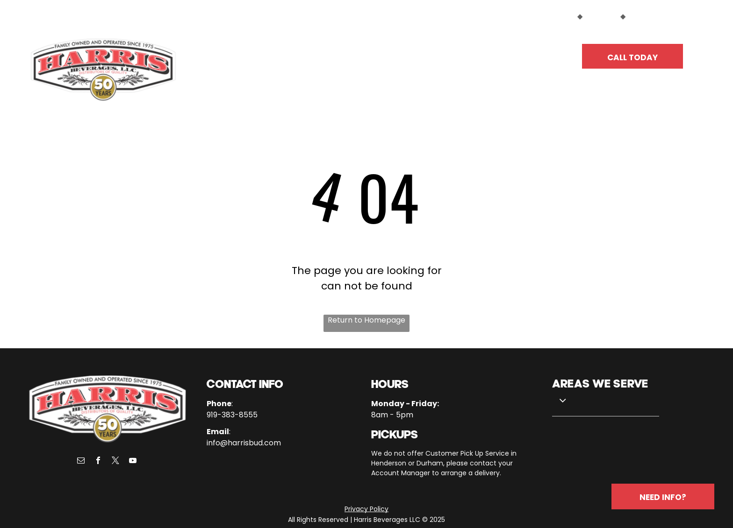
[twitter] (115, 461)
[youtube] (132, 461)
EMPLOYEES (647, 16)
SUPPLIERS (601, 16)
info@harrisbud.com (244, 442)
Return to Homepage (366, 320)
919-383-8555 (232, 414)
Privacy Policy (366, 509)
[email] (80, 461)
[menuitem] (245, 52)
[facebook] (98, 461)
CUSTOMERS (554, 16)
